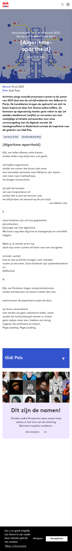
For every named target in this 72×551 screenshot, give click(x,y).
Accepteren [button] (56, 539)
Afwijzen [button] (38, 539)
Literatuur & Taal (11, 137)
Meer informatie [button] (15, 546)
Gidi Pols (14, 90)
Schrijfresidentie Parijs (31, 137)
